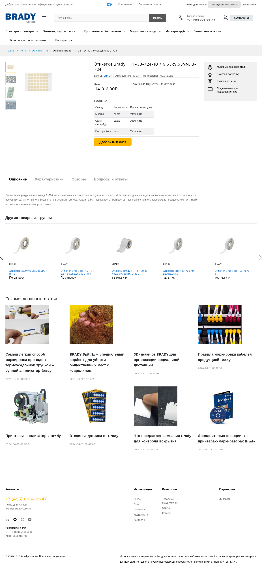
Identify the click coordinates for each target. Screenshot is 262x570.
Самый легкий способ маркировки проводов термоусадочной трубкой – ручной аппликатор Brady (29, 362)
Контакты (241, 18)
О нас (137, 499)
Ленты (23, 50)
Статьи (166, 507)
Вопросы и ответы (111, 179)
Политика (139, 509)
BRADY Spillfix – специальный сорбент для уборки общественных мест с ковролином (97, 362)
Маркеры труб (175, 31)
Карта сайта (141, 514)
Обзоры (79, 179)
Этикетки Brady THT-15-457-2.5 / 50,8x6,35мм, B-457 (78, 272)
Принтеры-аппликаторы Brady (33, 436)
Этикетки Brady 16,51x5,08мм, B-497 (27, 272)
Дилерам (224, 499)
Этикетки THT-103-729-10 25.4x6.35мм (178, 272)
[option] (53, 82)
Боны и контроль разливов (28, 40)
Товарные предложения (170, 501)
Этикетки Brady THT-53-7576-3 (232, 272)
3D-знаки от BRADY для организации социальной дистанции (156, 359)
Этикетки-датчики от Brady (94, 436)
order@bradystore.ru (224, 4)
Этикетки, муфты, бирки (59, 31)
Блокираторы (64, 40)
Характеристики (49, 179)
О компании (125, 4)
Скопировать (249, 4)
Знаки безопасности (207, 31)
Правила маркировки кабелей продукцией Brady (225, 357)
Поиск (137, 504)
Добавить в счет (112, 142)
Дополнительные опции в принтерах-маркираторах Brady (226, 438)
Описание (18, 179)
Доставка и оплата (150, 4)
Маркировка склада (143, 31)
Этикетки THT (40, 50)
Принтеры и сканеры (19, 31)
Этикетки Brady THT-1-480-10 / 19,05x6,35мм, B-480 (129, 272)
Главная (10, 50)
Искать (157, 17)
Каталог (166, 513)
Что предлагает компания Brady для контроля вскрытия (162, 438)
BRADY (12, 264)
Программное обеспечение (102, 31)
